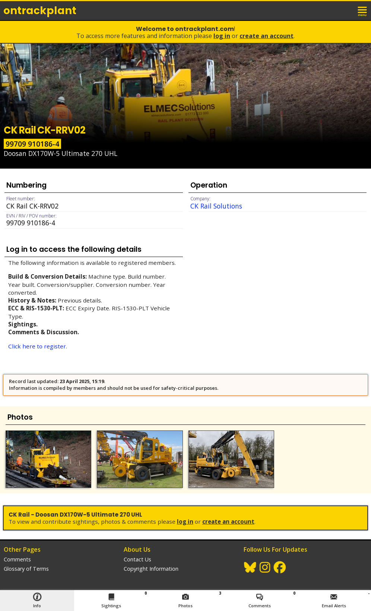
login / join (346, 10)
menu (363, 10)
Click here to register (37, 346)
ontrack (39, 10)
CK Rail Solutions (216, 205)
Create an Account (267, 36)
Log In (221, 36)
